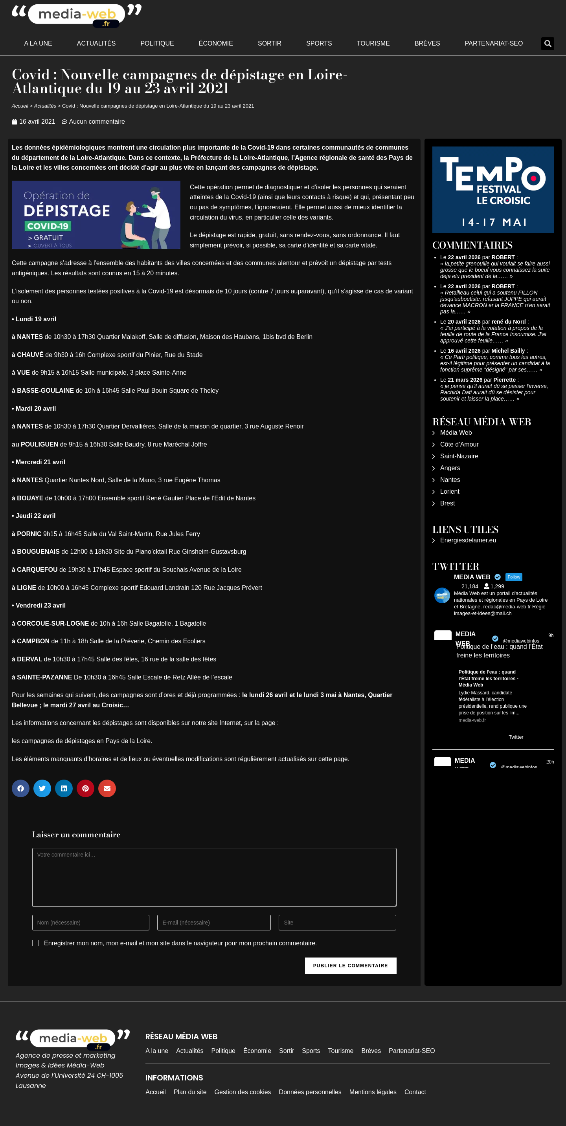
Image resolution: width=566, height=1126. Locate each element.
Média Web (456, 432)
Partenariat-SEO (494, 43)
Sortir (269, 43)
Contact (415, 1092)
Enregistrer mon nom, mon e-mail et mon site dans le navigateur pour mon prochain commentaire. (180, 943)
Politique (157, 43)
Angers (450, 468)
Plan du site (190, 1092)
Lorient (449, 491)
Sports (319, 43)
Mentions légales (373, 1092)
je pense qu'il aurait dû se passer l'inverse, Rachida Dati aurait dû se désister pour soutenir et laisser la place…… (494, 392)
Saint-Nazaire (459, 456)
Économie (216, 43)
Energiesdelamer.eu (468, 540)
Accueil (20, 106)
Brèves (427, 43)
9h (550, 635)
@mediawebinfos (521, 641)
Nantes (450, 479)
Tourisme (373, 43)
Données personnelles (310, 1092)
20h (550, 762)
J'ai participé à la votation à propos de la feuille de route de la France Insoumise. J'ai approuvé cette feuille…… (493, 334)
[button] (547, 43)
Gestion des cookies (243, 1092)
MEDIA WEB (466, 639)
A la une (38, 43)
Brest (447, 503)
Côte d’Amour (459, 444)
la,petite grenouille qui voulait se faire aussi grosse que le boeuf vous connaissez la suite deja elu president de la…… (495, 269)
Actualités (96, 43)
